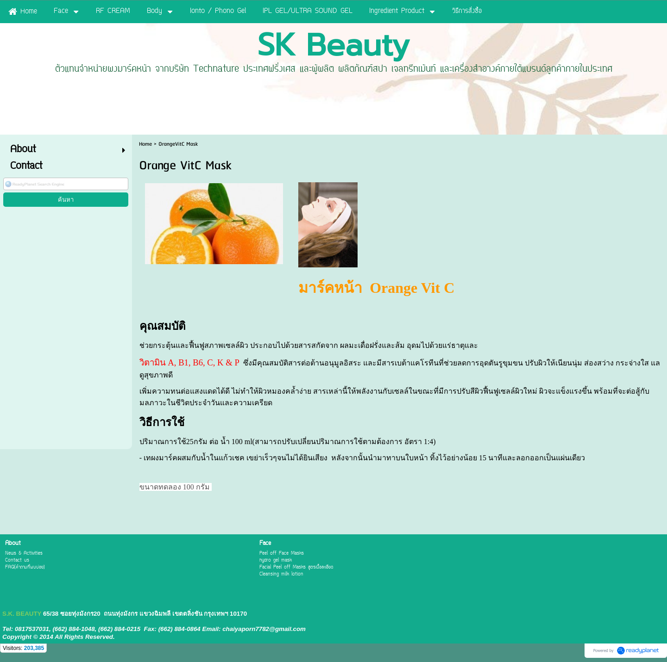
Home (145, 144)
